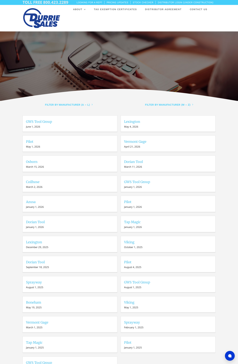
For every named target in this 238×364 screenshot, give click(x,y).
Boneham (33, 302)
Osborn (31, 162)
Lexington (132, 122)
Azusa (31, 202)
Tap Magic (132, 222)
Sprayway (34, 282)
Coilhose (32, 182)
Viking (129, 242)
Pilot (29, 142)
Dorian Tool (133, 162)
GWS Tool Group (39, 122)
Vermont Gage (135, 142)
